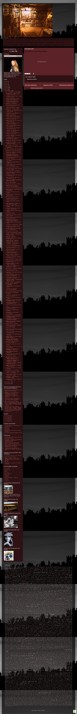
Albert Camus (68, 682)
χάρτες (45, 679)
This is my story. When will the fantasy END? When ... (13, 157)
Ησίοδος (18, 616)
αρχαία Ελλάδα (69, 574)
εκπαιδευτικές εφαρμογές (35, 604)
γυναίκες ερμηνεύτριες (49, 591)
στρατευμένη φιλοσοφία (9, 666)
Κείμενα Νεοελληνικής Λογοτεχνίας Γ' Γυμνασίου (60, 627)
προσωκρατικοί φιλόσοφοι (57, 661)
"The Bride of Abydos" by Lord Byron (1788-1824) (12, 250)
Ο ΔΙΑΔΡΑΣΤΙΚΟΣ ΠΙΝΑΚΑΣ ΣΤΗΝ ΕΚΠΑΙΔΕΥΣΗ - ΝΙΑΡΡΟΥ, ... (12, 361)
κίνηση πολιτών (68, 629)
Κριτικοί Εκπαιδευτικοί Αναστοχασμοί (52, 45)
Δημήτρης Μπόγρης (54, 592)
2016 (6, 81)
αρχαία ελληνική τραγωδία (53, 577)
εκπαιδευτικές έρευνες (24, 604)
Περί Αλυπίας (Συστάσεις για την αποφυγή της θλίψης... (13, 143)
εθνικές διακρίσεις (67, 599)
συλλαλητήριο (24, 667)
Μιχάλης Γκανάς (12, 644)
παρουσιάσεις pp (33, 657)
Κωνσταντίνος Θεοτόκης (15, 633)
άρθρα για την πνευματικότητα (16, 574)
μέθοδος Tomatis (21, 641)
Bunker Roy (12, 685)
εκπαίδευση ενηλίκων (44, 602)
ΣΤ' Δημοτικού (35, 665)
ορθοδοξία (48, 653)
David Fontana (32, 686)
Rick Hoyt (45, 701)
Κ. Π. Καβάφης (39, 624)
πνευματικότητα (39, 659)
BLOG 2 (62, 45)
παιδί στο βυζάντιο (37, 655)
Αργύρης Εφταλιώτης (36, 573)
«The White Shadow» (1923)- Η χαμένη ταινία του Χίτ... (12, 199)
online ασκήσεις (69, 697)
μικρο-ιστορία (38, 643)
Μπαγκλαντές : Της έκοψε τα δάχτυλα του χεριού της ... (14, 273)
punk (9, 701)
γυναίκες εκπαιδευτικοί (37, 591)
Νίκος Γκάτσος (62, 648)
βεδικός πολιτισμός (35, 582)
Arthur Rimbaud (19, 684)
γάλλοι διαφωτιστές (20, 585)
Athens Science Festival (10, 457)
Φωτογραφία (46, 39)
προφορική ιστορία (8, 662)
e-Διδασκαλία (59, 686)
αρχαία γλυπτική (54, 574)
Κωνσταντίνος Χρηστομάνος (9, 634)
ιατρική (24, 619)
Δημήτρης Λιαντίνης (43, 592)
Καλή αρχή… (7, 429)
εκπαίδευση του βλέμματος (40, 603)
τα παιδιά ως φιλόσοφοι (11, 673)
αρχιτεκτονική (52, 579)
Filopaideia (19, 688)
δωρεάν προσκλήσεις (19, 599)
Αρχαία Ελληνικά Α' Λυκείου (29, 575)
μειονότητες (29, 641)
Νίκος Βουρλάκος (44, 648)
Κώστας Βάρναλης (27, 634)
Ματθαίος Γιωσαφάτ (13, 640)
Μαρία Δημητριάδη (60, 639)
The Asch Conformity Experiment (16, 704)
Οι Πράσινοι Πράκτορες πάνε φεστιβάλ (13, 455)
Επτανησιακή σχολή (46, 611)
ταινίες (18, 673)
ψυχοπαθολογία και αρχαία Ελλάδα (43, 682)
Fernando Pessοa (12, 688)
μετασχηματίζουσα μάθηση (61, 642)
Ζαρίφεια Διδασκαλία (67, 613)
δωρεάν (32, 598)
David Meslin (39, 686)
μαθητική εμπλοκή (41, 638)
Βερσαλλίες (43, 582)
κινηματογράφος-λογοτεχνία (34, 629)
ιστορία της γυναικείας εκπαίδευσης (50, 621)
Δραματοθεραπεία (20, 42)
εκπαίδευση (28, 602)
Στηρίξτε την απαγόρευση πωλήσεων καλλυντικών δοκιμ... (13, 153)
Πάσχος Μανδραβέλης (43, 657)
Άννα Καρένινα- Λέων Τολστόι (12, 370)
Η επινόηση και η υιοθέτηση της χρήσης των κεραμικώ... (13, 113)
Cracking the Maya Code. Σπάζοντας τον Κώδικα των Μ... (13, 257)
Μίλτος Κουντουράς (46, 643)
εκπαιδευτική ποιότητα (29, 605)
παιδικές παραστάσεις (59, 655)
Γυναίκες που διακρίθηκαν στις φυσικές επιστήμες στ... (12, 133)
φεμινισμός (52, 675)
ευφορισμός (26, 613)
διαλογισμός (14, 595)
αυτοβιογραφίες (16, 581)
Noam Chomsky (44, 697)
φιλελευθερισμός (26, 676)
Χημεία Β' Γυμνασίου (28, 680)
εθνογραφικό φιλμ (14, 600)
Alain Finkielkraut (60, 682)
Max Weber (45, 695)
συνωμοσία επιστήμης (42, 669)
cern (36, 685)
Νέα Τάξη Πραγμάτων (25, 646)
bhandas (63, 684)
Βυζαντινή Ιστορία (59, 584)
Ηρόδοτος (13, 616)
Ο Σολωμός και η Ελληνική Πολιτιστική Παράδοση (11, 289)
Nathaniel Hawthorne (32, 697)
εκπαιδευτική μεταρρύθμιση (17, 605)
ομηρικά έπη (18, 653)
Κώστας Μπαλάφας (36, 634)
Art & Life (7, 468)
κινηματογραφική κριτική (68, 628)
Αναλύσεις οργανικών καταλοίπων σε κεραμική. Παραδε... (13, 136)
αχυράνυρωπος (7, 582)
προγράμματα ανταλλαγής (18, 661)
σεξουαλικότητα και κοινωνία (65, 663)
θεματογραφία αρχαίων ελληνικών (49, 617)
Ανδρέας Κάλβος (25, 570)
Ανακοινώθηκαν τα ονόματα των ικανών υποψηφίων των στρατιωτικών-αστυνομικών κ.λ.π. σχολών (13, 446)
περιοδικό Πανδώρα (8, 659)
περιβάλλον (7, 658)
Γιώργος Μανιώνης (15, 587)
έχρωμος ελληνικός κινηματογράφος (46, 613)
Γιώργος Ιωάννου (64, 586)
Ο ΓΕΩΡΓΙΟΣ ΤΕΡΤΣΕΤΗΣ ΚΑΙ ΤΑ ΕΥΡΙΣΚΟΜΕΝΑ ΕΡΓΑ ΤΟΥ (12, 303)
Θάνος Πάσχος (60, 616)
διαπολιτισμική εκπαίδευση (26, 595)
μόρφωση (43, 644)
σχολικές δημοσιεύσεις (51, 670)
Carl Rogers (24, 685)
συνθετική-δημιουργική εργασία (35, 668)
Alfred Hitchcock (16, 683)
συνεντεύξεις (23, 668)
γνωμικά (43, 588)
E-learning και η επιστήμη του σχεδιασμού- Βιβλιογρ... (12, 278)
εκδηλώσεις (67, 600)
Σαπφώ (13, 663)
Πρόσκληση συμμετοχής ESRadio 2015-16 (13, 432)
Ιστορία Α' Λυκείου (9, 620)
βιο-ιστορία (50, 583)
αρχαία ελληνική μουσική (29, 577)
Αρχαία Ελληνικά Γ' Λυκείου (27, 576)
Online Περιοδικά (29, 42)
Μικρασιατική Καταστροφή (26, 643)
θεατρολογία (25, 617)
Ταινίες (13, 39)
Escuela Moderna (41, 687)
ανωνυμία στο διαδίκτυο (68, 571)
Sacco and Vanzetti (30, 702)
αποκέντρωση (13, 573)
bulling (6, 685)
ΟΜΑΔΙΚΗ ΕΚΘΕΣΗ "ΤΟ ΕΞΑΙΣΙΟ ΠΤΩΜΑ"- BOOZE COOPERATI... (14, 337)
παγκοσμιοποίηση (45, 654)
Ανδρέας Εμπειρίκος (16, 570)
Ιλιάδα (36, 619)
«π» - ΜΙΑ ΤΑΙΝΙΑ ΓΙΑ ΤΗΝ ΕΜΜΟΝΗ (13, 92)
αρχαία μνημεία (10, 578)
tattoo (7, 704)
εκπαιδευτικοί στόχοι (14, 606)
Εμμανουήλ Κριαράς (52, 609)
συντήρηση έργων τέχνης (33, 669)
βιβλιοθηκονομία (14, 583)
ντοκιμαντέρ (68, 650)
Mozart (7, 697)
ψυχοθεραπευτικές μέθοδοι (13, 682)
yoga (15, 705)
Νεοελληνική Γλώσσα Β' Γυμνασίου (23, 647)
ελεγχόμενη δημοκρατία (56, 606)
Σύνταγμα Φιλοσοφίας (47, 668)
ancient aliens (41, 683)
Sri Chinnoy (45, 703)
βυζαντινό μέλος (7, 585)
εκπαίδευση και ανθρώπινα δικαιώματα (57, 602)
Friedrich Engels (17, 689)
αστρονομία (14, 580)
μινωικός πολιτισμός (64, 643)
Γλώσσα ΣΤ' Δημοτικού (65, 587)
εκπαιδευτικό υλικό (61, 605)
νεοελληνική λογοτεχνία (65, 647)
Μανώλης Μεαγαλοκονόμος (51, 639)
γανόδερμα (27, 585)
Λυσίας (11, 637)
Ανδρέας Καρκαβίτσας (33, 570)
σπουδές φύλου (18, 665)
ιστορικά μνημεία (67, 623)
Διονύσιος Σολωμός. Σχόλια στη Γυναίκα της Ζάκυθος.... (12, 209)
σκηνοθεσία (36, 664)
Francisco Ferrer (43, 688)
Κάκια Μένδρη (54, 624)
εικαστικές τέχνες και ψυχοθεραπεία (41, 600)
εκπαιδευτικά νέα (62, 603)
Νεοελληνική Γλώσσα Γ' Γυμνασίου (39, 647)
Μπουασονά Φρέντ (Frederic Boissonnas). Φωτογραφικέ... (12, 186)
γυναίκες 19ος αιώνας (27, 591)
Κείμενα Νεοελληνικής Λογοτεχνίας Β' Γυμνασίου (20, 627)
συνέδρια (7, 668)
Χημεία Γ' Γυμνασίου (38, 680)
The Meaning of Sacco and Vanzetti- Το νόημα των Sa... (14, 175)
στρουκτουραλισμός (58, 666)
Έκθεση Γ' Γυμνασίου (67, 601)
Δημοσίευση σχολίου (32, 79)
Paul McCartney (38, 699)
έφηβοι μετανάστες (34, 613)
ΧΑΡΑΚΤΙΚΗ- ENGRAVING (10, 236)
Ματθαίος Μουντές (22, 640)
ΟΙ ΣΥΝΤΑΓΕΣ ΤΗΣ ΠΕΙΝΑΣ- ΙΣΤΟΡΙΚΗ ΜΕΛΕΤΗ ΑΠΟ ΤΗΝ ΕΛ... (13, 363)
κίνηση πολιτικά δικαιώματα (58, 629)
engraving (28, 687)
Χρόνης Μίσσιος (68, 680)
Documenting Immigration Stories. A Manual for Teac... (14, 173)
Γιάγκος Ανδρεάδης (13, 586)
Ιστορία (56, 619)
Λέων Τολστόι (57, 635)
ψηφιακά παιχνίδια (17, 681)
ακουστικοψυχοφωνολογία (10, 568)
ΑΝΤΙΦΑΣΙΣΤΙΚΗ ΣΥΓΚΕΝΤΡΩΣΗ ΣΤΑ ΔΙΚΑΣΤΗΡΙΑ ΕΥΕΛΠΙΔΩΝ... (12, 319)
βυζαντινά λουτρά (50, 584)
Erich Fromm (34, 687)
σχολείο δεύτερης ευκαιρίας (63, 669)
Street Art (16, 45)
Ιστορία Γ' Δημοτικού (42, 620)
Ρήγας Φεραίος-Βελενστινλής (50, 662)
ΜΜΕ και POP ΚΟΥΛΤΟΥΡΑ (11, 182)
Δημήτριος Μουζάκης (21, 593)
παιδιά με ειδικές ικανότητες (48, 655)
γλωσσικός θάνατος (28, 588)
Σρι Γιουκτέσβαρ (26, 665)
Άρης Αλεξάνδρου (53, 573)
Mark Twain (33, 695)
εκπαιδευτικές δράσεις (14, 604)
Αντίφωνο (7, 476)
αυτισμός (62, 580)
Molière (62, 696)
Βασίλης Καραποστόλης (26, 582)
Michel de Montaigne (32, 696)
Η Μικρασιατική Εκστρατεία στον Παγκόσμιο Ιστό (13, 261)
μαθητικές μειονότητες (30, 638)
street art (58, 703)
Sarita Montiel (50, 702)
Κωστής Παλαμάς (44, 634)
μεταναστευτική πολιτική (43, 642)
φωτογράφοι (67, 678)
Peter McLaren (65, 699)
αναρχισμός (7, 570)
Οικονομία (70, 652)
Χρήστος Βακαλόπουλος (48, 680)
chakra (40, 685)
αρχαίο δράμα (32, 578)
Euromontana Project (10, 213)
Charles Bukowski (46, 685)
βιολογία (55, 583)
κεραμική (37, 628)
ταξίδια (56, 673)
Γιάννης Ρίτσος (29, 586)
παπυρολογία (46, 656)
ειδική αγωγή (29, 600)
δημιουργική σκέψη (50, 593)
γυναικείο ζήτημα (61, 590)
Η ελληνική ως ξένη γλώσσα (9, 42)
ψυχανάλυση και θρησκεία (49, 681)
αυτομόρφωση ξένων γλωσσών (40, 581)
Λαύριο (31, 635)
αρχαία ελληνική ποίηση (41, 577)
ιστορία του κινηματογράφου (39, 623)
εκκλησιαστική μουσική (20, 602)
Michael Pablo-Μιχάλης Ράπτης (22, 696)
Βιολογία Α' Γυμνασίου (63, 583)
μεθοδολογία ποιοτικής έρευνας (10, 641)
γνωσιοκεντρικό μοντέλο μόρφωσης (52, 588)
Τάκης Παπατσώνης (46, 673)
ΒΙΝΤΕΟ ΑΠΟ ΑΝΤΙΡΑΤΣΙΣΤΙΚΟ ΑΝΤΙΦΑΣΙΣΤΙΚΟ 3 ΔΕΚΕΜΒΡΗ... (12, 339)
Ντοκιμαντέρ (19, 39)
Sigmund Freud (67, 702)
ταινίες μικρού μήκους (27, 673)
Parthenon (11, 699)
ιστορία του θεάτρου (18, 623)
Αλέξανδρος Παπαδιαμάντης (35, 568)
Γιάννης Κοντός (21, 586)
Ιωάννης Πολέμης (17, 624)
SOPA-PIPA (26, 703)
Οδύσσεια (45, 652)
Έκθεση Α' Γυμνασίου (27, 601)
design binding (46, 686)
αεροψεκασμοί (21, 567)
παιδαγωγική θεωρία (14, 655)
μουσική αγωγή (59, 644)
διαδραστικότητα (38, 594)
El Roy (11, 687)
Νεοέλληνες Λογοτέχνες (60, 646)
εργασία (66, 611)
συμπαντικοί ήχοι (62, 667)
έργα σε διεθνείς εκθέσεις (57, 611)
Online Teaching (50, 698)
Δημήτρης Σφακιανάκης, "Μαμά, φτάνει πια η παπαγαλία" (12, 99)
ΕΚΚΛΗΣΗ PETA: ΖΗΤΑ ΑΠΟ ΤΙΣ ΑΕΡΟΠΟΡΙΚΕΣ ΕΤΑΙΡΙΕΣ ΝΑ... (12, 155)
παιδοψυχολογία (67, 655)
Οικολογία (39, 39)
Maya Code (51, 695)
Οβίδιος (61, 651)
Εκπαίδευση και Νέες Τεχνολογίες (15, 603)
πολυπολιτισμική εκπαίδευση (66, 660)
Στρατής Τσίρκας (50, 666)
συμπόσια (68, 667)
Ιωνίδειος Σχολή (25, 624)
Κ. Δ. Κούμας (32, 624)
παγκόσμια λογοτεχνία (28, 654)
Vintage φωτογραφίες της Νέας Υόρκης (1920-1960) (12, 264)
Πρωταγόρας (16, 662)
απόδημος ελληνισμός (66, 572)
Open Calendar (8, 473)
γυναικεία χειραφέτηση (50, 590)
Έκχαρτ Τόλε (39, 606)
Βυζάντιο (13, 585)
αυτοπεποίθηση (49, 581)
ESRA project (48, 687)
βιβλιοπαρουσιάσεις (24, 583)
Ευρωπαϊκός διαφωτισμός (18, 613)
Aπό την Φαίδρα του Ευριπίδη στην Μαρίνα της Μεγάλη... (13, 218)
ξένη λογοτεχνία (21, 651)
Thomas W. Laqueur (27, 704)
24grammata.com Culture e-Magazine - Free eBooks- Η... (13, 380)
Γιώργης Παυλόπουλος (45, 586)
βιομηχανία (13, 584)
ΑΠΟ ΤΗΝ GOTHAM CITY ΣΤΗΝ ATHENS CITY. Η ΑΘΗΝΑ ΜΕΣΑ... (13, 229)
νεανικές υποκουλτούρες (36, 646)
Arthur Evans (12, 684)
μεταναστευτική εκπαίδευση (31, 642)
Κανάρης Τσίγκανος (35, 625)
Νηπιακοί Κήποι (37, 648)
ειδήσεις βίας (22, 600)
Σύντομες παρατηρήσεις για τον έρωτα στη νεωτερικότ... (12, 123)
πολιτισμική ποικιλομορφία (33, 660)
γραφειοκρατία (44, 589)
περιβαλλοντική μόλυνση (30, 658)
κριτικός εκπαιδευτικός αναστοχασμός (48, 632)
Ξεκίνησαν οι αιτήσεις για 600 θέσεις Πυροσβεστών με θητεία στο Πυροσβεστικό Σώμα (13, 440)
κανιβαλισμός (43, 625)
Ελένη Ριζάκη (37, 607)
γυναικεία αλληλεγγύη (15, 590)
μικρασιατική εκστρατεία (14, 643)
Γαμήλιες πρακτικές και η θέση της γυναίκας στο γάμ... (13, 121)
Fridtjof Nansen (9, 689)
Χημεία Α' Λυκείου (19, 680)
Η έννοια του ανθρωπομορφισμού (12, 245)
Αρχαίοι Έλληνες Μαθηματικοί (18, 579)
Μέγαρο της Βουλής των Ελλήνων (50, 640)
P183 (60, 698)
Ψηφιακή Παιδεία (14, 7)
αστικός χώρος (7, 580)
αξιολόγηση (16, 572)
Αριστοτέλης (26, 574)
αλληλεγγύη (64, 568)
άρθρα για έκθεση (61, 573)
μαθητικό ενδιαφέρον (50, 638)
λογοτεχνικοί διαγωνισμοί (36, 636)
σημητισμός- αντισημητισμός (21, 664)
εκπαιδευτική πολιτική (39, 605)
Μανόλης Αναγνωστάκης (22, 639)
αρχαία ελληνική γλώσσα (57, 576)
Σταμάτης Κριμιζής (44, 665)
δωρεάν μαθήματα (59, 598)
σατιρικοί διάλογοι (28, 663)
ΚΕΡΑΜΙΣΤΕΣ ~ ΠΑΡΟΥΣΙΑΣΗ (11, 103)
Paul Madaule (31, 699)
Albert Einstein (8, 683)
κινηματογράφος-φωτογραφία (46, 629)
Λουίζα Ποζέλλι (54, 636)
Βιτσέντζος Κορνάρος (21, 584)
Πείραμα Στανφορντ (58, 657)
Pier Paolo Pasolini (13, 700)
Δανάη (12, 592)
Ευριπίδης (67, 612)
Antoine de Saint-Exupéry (64, 683)
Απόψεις (40, 45)
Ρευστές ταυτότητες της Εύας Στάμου (14, 149)
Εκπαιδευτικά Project (50, 42)
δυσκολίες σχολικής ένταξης (11, 598)
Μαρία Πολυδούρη (68, 639)
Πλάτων (19, 659)
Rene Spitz (40, 701)
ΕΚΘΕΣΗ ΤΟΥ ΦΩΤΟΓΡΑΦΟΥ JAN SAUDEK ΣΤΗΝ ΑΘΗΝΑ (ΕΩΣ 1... (13, 366)
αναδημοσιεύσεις (37, 569)
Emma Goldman (22, 687)
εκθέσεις (7, 601)
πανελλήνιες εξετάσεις (26, 656)
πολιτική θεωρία (64, 659)
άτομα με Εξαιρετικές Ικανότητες (35, 580)
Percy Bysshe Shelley (46, 699)
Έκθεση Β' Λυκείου (57, 601)
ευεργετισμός (60, 612)
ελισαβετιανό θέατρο (56, 607)
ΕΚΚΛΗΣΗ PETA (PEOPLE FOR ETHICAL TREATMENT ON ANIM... (13, 317)
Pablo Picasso (65, 698)
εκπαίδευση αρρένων (35, 602)
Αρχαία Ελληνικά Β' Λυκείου (60, 575)
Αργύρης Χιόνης (45, 573)
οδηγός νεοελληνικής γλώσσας (21, 652)
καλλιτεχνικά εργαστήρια (9, 625)
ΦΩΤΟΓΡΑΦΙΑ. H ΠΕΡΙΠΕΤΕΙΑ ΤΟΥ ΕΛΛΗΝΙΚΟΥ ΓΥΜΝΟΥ (12, 377)
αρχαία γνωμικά (61, 574)
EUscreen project (64, 687)
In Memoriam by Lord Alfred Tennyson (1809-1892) (12, 252)
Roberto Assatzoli (52, 701)
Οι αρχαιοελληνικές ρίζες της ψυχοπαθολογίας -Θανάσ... (12, 138)
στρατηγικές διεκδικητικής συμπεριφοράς (38, 666)
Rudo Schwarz (22, 702)
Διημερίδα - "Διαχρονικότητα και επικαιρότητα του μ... (13, 308)
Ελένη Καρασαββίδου (16, 607)
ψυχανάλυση (40, 681)
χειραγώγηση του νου (53, 679)
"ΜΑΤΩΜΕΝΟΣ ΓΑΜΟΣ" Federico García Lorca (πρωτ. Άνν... (13, 238)
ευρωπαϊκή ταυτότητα (8, 613)
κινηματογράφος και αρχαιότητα (21, 629)
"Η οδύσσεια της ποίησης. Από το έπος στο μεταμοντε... (13, 247)
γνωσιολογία (62, 588)
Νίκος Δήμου (69, 648)
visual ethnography (49, 704)
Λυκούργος (66, 636)
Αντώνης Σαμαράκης (51, 571)
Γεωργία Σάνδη (46, 585)
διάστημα (41, 595)
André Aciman (48, 683)
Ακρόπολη (19, 568)
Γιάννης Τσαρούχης (37, 586)
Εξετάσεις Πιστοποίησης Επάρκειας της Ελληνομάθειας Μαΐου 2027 (13, 390)
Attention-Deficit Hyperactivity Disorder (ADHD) (51, 684)
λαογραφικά (58, 634)
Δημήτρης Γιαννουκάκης (33, 592)
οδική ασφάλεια (30, 652)
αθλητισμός (42, 567)
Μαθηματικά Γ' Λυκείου (67, 637)
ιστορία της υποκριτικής (62, 622)
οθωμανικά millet (52, 652)
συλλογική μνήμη (33, 667)
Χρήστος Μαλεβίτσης (59, 680)
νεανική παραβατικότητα (48, 646)
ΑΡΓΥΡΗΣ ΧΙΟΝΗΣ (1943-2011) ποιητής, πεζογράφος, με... (12, 102)
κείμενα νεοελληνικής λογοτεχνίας (25, 626)
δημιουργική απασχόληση (31, 593)
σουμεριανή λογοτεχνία (50, 664)
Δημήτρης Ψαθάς (13, 593)
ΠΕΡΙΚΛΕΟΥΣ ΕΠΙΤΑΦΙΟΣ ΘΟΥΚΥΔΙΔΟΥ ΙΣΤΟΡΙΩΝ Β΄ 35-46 (13, 300)
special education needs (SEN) (35, 703)
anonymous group (55, 683)
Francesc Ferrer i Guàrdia (33, 688)
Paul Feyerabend (24, 699)
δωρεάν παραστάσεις (9, 599)
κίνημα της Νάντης (58, 628)
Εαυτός (42, 599)
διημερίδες (63, 596)
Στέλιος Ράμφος (53, 665)
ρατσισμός (32, 662)
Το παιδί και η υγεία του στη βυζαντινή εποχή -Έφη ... (12, 118)
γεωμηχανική (40, 585)
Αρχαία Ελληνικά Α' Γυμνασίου (13, 575)
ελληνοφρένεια (38, 609)
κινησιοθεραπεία (8, 630)
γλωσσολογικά (36, 588)
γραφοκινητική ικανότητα (53, 589)
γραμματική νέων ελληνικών (24, 589)
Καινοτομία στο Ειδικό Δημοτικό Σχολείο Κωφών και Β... (13, 354)
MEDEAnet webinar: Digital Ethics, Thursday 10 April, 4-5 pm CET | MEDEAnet (12, 459)
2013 (6, 86)
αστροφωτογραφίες (23, 580)
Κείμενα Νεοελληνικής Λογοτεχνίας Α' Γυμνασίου (45, 626)
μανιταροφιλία (13, 639)
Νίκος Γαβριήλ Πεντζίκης (53, 648)
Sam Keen (37, 702)
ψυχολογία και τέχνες (31, 682)
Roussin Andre (15, 702)
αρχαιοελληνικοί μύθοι (52, 578)
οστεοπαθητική (62, 653)
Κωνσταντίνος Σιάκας (67, 633)
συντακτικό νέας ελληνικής (22, 669)
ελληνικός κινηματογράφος (9, 609)
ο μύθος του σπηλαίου (54, 651)
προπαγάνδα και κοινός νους (37, 661)
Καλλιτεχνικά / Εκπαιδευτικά (29, 39)
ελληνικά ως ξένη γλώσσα (30, 608)
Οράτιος (43, 653)
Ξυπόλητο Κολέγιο (44, 651)
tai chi (70, 703)
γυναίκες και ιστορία (61, 591)
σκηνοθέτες (42, 664)
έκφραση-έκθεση (30, 606)
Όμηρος (24, 653)
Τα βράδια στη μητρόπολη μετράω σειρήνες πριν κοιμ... (13, 226)
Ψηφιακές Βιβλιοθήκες (60, 42)
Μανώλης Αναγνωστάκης (41, 639)
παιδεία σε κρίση (25, 655)
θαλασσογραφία (38, 616)
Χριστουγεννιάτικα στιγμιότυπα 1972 (14, 187)
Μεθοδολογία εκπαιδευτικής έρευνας (64, 640)
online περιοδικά (42, 698)
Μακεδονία (68, 638)
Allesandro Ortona (33, 683)
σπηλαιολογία (7, 665)
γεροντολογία (33, 585)
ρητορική (59, 662)
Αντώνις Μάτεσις (59, 571)
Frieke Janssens (33, 689)
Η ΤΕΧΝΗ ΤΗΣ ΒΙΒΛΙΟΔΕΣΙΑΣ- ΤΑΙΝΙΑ (13, 232)
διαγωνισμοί (68, 593)
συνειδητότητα (15, 668)
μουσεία (48, 644)
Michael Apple (12, 696)
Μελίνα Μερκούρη (50, 641)
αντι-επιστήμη (22, 571)
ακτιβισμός (25, 568)
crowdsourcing (21, 686)
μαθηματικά (38, 637)
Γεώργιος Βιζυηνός (54, 585)
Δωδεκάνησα (27, 598)
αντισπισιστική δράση (41, 571)
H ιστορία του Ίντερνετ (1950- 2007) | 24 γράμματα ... (12, 372)
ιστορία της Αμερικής (10, 621)
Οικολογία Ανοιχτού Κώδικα (62, 652)
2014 (6, 84)
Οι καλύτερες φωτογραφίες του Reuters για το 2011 (12, 266)
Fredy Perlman (69, 688)
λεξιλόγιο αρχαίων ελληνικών (46, 635)
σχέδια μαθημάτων (52, 669)
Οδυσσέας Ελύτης (38, 652)
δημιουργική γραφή (41, 593)
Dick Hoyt (53, 686)
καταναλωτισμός (57, 625)
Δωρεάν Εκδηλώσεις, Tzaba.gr (11, 477)
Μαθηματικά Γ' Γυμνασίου (56, 637)
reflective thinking (32, 701)
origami (56, 698)
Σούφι (57, 664)
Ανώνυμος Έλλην (9, 572)
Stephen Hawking (51, 703)
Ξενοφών (37, 651)
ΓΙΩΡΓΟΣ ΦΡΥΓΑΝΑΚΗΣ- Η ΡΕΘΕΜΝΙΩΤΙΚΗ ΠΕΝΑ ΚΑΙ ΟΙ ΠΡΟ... (14, 280)
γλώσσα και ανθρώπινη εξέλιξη (53, 587)
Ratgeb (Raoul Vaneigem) (22, 701)
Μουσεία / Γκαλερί (7, 45)
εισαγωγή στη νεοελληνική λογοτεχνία (56, 600)
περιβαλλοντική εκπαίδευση (17, 658)
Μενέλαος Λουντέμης (68, 641)
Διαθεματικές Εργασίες (49, 594)
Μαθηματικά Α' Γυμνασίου (46, 637)
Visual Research (33, 45)
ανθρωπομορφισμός (15, 571)
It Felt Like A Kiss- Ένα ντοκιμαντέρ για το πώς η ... (13, 270)
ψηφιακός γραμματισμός (28, 681)
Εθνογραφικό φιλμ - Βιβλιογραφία (13, 314)
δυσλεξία (21, 598)
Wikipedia (69, 704)
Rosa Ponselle (68, 701)
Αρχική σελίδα (7, 39)
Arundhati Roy (37, 684)
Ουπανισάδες (7, 654)
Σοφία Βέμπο (62, 664)
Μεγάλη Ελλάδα (40, 640)
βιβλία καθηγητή (67, 582)
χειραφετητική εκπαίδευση (65, 679)
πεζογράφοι (51, 657)
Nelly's (39, 697)
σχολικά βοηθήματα (27, 670)
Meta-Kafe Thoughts (66, 695)
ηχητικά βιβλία (24, 616)
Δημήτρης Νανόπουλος (63, 592)
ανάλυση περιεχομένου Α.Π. (55, 569)
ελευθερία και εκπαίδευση (46, 607)
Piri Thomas (21, 700)
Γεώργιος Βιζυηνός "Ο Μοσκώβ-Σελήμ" (14, 259)
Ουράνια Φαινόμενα (14, 654)
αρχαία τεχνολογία (25, 578)
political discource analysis (43, 700)
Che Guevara (60, 685)
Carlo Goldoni (30, 685)
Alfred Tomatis (24, 683)
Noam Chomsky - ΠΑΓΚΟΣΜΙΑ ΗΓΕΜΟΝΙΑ (13, 268)
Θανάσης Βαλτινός (46, 616)
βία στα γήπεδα (50, 582)
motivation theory (69, 696)
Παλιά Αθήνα (17, 656)
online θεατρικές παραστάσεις (30, 698)
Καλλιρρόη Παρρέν (68, 624)
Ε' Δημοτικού (36, 599)
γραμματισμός (36, 589)
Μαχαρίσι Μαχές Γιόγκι (31, 640)
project (53, 700)
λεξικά (35, 635)
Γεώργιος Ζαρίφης (64, 585)
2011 (6, 89)
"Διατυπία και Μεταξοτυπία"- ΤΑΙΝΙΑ (14, 224)
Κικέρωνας (44, 628)
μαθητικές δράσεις (19, 638)
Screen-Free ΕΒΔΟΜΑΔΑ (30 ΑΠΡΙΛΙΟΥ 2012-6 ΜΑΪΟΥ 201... (13, 180)
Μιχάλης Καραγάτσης (20, 644)
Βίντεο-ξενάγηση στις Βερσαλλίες (13, 170)
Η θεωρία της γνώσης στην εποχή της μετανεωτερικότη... (14, 332)
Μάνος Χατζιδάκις (32, 639)
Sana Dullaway (43, 702)
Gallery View (56, 689)
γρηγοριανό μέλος (62, 589)
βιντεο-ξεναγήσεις (42, 583)
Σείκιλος (44, 663)
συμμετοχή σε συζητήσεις (52, 667)
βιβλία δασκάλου (58, 582)
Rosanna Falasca (8, 702)
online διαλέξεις (9, 698)
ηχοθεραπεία (31, 616)
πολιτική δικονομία (56, 659)
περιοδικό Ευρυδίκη (67, 658)
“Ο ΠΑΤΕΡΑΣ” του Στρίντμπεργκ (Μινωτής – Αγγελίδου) (12, 243)
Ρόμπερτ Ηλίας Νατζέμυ (67, 662)
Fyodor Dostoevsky (41, 689)
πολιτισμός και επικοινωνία (45, 660)
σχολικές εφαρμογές (60, 670)
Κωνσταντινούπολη (19, 634)
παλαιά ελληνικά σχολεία (9, 656)
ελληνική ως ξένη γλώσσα (66, 608)
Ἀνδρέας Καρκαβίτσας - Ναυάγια (12, 107)
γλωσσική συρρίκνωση (18, 588)
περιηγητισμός (53, 658)
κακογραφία (61, 624)
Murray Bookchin (14, 697)
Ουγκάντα (69, 653)
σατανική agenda (19, 663)
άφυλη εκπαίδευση (68, 581)
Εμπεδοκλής (68, 609)
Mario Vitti (20, 695)
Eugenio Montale (56, 687)
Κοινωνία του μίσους (10, 327)
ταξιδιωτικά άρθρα (64, 673)
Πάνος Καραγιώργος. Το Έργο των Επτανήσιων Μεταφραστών (13, 204)
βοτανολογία (29, 584)
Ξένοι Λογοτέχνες (30, 651)
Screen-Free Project (59, 702)
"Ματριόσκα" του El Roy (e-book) (13, 150)
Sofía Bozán (20, 703)
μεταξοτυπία (53, 642)
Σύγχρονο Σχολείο (8, 667)
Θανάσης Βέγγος (53, 616)
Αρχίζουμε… (7, 427)
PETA (53, 699)
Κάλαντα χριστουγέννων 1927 (12, 196)
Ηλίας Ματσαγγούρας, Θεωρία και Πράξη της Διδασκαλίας (13, 275)
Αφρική (62, 581)
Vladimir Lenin (57, 704)
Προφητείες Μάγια (67, 661)
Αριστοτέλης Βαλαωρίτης (35, 574)
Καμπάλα (29, 625)
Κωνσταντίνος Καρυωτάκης (56, 633)
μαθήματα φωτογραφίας (29, 637)
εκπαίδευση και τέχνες (29, 603)
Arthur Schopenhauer (29, 684)
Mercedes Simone (58, 695)
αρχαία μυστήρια (17, 578)
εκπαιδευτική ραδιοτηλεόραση (50, 605)
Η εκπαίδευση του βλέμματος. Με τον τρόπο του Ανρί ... (14, 111)
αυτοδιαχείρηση (24, 581)
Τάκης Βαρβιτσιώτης (37, 673)
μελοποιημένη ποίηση (59, 641)
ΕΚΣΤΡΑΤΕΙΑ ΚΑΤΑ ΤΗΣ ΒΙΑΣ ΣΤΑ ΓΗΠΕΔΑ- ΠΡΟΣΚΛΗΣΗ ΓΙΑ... (12, 358)
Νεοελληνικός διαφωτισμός (10, 648)
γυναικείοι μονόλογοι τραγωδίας (15, 591)
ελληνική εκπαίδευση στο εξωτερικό (44, 608)
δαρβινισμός (17, 592)
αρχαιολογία (38, 579)
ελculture (7, 480)
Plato (26, 700)
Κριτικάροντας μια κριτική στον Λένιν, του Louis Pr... (13, 105)
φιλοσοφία (7, 677)
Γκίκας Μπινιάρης (43, 587)
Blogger (43, 710)
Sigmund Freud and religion (10, 703)
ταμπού (52, 673)
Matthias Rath (39, 695)
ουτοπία (21, 654)
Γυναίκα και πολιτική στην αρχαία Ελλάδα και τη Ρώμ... (13, 141)
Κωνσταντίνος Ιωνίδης (25, 633)
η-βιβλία (47, 615)
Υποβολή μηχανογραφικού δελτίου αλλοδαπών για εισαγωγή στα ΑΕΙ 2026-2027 (13, 449)
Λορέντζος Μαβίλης (46, 636)
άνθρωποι (68, 570)
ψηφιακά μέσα (8, 681)
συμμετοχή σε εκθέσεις (42, 667)
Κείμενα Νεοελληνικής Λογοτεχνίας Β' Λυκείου (40, 627)
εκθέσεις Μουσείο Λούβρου (16, 601)
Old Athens (62, 697)
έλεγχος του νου (65, 606)
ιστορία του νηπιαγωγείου (50, 623)
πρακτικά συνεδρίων (8, 661)
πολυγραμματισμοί (55, 660)
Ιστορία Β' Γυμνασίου (19, 620)
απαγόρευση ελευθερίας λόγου (54, 572)
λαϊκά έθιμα (51, 634)
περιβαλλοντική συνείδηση (43, 658)
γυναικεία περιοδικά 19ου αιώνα (38, 590)
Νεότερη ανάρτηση (31, 85)
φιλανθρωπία (7, 676)
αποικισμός (7, 573)
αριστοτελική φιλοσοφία (45, 574)
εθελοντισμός (59, 599)
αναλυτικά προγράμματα (66, 569)
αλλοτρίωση (7, 569)
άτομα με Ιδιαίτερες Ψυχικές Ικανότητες (50, 580)
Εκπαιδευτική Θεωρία (59, 604)
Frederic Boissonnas (61, 688)
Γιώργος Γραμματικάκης (55, 586)
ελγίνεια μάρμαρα (47, 606)
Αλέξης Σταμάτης (45, 568)
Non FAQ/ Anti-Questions (54, 697)
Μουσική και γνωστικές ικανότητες (13, 183)
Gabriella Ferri (49, 689)
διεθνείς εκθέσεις (47, 596)
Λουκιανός (60, 636)
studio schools (64, 703)
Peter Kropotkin (59, 699)
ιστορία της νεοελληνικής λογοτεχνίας (25, 622)
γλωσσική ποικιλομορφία (9, 588)
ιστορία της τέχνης (51, 622)
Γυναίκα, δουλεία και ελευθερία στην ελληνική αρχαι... (13, 128)
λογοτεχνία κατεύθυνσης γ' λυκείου (23, 636)
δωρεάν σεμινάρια (28, 599)
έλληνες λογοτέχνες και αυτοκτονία (16, 608)
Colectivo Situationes (13, 686)
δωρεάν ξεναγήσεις (69, 598)
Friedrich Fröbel (25, 689)
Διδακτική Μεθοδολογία (29, 596)
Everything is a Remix (11, 356)
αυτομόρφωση (31, 581)
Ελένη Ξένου (24, 607)
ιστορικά (59, 623)
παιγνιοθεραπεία (63, 654)
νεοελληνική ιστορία (53, 647)
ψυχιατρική (59, 681)
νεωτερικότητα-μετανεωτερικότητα (24, 648)
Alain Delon (53, 682)
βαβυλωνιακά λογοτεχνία (16, 582)
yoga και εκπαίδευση (44, 705)
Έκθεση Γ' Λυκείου (9, 602)
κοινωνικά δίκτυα (66, 630)
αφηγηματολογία (56, 581)
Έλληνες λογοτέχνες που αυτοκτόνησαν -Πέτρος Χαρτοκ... (13, 116)
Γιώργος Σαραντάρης (23, 587)
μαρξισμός (6, 640)
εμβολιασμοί (45, 609)
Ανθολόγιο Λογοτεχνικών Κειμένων (46, 570)
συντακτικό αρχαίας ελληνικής (61, 668)
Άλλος (70, 568)
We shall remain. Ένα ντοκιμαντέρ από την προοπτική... (13, 165)
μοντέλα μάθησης (36, 644)
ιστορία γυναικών (60, 620)
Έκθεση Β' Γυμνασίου (47, 601)
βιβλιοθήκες (7, 583)
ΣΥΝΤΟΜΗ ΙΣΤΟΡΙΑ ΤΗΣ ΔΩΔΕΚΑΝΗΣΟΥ (13, 282)
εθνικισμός (7, 600)
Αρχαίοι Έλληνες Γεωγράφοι (63, 578)
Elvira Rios (16, 687)
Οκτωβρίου (8, 383)
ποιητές (47, 659)
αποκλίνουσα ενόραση (21, 573)
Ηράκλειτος (8, 616)
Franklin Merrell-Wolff (52, 688)
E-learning (65, 686)
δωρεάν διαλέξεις (39, 598)
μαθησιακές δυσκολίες (9, 638)
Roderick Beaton (61, 701)
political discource (32, 700)
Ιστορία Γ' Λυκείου (51, 620)
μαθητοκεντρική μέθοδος (60, 638)
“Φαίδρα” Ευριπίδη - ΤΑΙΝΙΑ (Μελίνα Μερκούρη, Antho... (14, 234)
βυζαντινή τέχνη (68, 584)
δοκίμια (47, 597)
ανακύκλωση (46, 569)
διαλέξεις (8, 595)
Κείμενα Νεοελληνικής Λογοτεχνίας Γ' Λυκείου (15, 628)
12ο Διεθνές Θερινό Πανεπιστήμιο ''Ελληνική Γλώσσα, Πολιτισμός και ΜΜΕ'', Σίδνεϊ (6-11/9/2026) (12, 399)
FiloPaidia (24, 688)
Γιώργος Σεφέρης (33, 587)
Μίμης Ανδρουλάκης (55, 643)
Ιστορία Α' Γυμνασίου (65, 619)
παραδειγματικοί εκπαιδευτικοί (66, 656)
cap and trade (18, 685)
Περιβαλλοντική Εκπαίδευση (67, 39)
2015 (6, 83)
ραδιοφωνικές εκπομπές (24, 662)
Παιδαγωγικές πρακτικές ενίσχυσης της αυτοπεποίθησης (13, 326)
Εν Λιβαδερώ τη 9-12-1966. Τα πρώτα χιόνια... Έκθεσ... (14, 97)
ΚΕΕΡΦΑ (15, 626)
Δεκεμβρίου (8, 90)
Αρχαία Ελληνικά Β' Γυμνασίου (45, 575)
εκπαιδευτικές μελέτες (48, 604)
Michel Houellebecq (41, 696)
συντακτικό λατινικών (9, 669)
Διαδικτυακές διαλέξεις (39, 42)
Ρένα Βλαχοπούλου (40, 662)
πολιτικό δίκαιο (15, 660)
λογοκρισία (63, 635)
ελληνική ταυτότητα (56, 608)
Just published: (8, 415)
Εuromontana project (57, 613)
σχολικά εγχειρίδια (40, 670)
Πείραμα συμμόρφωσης (67, 657)
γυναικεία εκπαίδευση (25, 590)
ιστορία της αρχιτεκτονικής (21, 621)
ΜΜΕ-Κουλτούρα (28, 644)
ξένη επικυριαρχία (13, 651)
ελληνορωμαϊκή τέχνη (29, 609)
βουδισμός (34, 584)
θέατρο (19, 617)
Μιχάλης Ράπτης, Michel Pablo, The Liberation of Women (13, 375)
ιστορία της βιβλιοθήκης (35, 621)
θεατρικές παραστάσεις (11, 617)
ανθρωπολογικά (7, 571)
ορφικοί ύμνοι (55, 653)
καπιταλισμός (49, 625)
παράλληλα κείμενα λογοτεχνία (11, 657)
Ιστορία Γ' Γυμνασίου (31, 620)
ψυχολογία (22, 682)
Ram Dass (13, 701)
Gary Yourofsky (68, 689)
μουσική (54, 644)
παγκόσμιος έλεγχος (54, 654)
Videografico (42, 704)
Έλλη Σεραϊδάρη (64, 607)
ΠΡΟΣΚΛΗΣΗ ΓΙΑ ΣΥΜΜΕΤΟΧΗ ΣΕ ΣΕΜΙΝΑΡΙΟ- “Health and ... (12, 349)
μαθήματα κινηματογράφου (18, 637)
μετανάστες (23, 642)
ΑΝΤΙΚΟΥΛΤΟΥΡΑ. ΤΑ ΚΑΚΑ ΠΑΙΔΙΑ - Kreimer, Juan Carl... (13, 94)
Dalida (27, 686)
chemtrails (66, 685)
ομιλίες (30, 653)
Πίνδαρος (14, 659)
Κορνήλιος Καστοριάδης (44, 631)
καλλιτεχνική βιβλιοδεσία (20, 625)
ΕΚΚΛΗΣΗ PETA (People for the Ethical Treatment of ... (12, 342)
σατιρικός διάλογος (37, 663)
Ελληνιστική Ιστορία (20, 609)
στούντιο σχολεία (67, 665)
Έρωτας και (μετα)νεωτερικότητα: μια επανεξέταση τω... (13, 126)
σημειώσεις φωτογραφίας (9, 664)
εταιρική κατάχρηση (16, 612)
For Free (7, 472)
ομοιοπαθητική (37, 653)
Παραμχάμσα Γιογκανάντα (23, 657)
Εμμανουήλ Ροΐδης (61, 609)
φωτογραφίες (40, 678)
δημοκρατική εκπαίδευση (59, 593)
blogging (68, 684)
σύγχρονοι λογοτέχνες (16, 667)
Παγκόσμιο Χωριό (37, 654)
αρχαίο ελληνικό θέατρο (41, 578)
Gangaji (61, 689)
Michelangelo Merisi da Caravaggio (53, 696)
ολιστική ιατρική (9, 653)
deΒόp (6, 471)
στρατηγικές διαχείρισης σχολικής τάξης (22, 666)
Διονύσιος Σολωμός (39, 597)
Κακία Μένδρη (47, 624)
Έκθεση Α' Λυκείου (37, 601)
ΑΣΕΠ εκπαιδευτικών (60, 579)
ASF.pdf (6, 461)
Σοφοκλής (68, 664)
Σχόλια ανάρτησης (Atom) (37, 88)
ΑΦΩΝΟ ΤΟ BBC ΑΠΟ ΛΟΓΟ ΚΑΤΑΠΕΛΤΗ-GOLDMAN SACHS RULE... (13, 322)
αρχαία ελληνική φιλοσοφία (66, 577)
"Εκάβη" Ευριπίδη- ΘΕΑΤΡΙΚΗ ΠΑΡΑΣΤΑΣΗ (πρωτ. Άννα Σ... (12, 241)
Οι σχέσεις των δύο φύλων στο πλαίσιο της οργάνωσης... (12, 131)
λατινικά (63, 634)
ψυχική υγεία (65, 681)
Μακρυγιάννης (7, 639)
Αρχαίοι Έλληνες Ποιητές (29, 579)
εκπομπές (22, 606)
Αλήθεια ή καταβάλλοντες (55, 568)
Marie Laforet (13, 695)
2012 (6, 87)
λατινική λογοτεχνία (24, 635)
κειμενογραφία (31, 628)
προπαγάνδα (27, 661)
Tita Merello (35, 704)
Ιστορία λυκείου (69, 620)
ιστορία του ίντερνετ (28, 623)
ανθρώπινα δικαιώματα (59, 570)
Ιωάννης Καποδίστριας (8, 624)
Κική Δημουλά (50, 628)
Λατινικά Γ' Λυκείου (14, 635)
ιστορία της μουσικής (11, 622)
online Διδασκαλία (19, 698)
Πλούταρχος (26, 659)
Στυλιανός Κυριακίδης (67, 666)
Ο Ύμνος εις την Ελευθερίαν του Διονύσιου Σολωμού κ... (13, 295)
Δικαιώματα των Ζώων (55, 39)
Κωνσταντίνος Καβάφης (35, 633)
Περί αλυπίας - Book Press (12, 145)
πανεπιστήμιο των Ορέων (37, 656)
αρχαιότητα (45, 579)
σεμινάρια (50, 663)
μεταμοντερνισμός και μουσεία (12, 642)
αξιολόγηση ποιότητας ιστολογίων (25, 572)
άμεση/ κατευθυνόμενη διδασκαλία (25, 569)
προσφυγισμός (48, 661)
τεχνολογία (57, 674)
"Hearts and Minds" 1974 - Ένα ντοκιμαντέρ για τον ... (12, 178)
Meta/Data (6, 696)
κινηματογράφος (9, 629)
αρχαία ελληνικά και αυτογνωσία (44, 576)
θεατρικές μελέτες (68, 616)
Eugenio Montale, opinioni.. (12, 323)
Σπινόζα (13, 665)
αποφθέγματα (29, 573)
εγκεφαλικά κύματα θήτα (50, 599)
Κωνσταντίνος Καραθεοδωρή (45, 633)
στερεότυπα (60, 665)
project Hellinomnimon (62, 700)
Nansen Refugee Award (23, 697)
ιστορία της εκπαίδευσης (66, 621)
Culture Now (7, 469)
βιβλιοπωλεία (35, 583)
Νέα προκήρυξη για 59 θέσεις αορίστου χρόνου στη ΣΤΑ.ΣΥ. (13, 438)
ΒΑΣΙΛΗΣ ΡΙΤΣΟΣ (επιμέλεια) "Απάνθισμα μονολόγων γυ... (12, 220)
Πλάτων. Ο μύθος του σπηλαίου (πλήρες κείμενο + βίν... (12, 255)
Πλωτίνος (32, 659)
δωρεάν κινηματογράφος (49, 598)
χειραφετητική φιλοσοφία (9, 680)
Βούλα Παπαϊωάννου (41, 584)
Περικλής (59, 658)
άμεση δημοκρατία (14, 569)
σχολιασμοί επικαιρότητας (16, 670)
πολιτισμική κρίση (23, 660)
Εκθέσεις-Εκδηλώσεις (24, 45)
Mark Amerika (26, 695)
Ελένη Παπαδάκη (30, 607)
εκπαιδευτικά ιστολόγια (51, 603)
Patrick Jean (17, 699)
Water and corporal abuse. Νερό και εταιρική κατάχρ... (14, 169)
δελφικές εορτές (24, 592)
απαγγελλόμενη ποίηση (39, 572)
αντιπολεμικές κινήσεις (31, 571)
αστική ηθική (68, 579)
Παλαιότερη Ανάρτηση (66, 85)
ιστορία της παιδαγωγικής (39, 622)
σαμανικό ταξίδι (8, 663)
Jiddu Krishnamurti (43, 692)
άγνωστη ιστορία (53, 566)
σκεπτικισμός (30, 664)
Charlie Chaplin (53, 685)
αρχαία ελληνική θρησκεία (17, 577)
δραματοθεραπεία (61, 597)
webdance (63, 704)
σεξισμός (56, 663)
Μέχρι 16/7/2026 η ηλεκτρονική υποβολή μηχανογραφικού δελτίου (12, 443)
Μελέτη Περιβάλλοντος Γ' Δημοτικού (40, 641)
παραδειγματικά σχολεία (54, 656)
